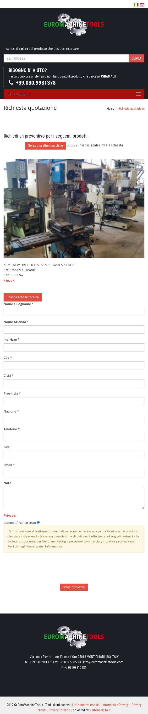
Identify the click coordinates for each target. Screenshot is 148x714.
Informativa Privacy (116, 705)
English (142, 4)
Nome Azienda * (16, 322)
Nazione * (11, 411)
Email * (9, 465)
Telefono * (12, 429)
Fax (7, 447)
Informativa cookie (86, 705)
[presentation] (40, 570)
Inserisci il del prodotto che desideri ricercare (41, 48)
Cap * (8, 357)
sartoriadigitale (100, 710)
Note (9, 483)
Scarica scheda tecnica (23, 297)
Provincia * (12, 393)
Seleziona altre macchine (45, 145)
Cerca (136, 58)
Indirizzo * (11, 339)
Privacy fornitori (59, 710)
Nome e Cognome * (18, 304)
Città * (9, 375)
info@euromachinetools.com (103, 662)
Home (110, 108)
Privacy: (10, 515)
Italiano (136, 5)
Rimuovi (9, 280)
